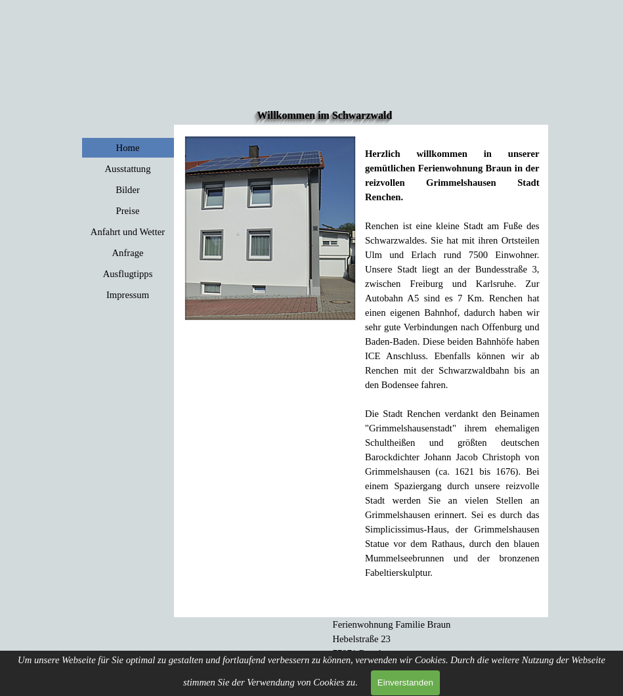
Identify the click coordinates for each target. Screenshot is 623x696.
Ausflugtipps (128, 274)
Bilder (128, 190)
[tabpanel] (452, 356)
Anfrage (127, 253)
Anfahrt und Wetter (128, 232)
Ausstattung (127, 168)
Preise (128, 211)
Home (128, 147)
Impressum (127, 295)
